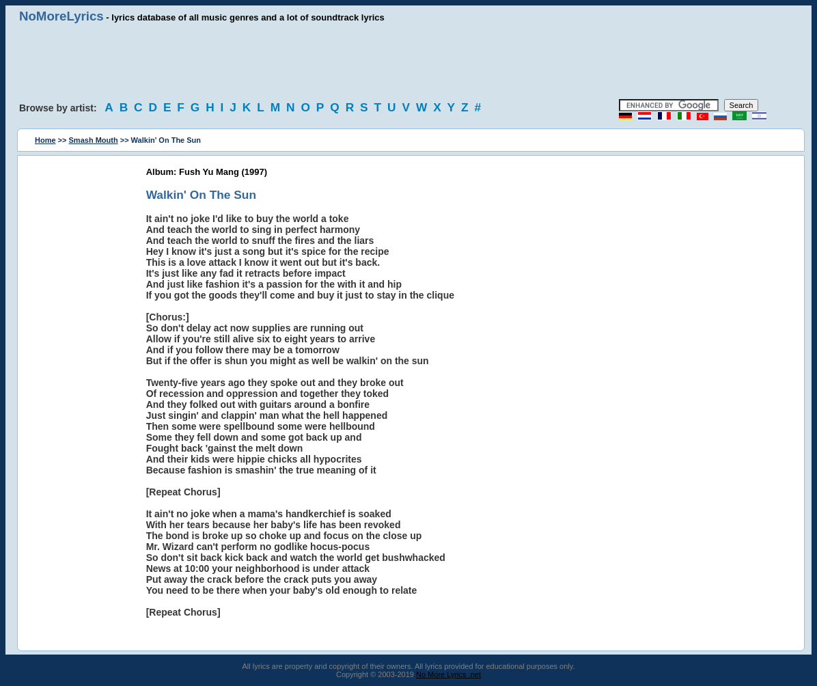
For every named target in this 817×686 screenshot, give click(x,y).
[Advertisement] (408, 61)
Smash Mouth (93, 140)
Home (45, 140)
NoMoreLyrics (61, 16)
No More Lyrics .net (448, 674)
